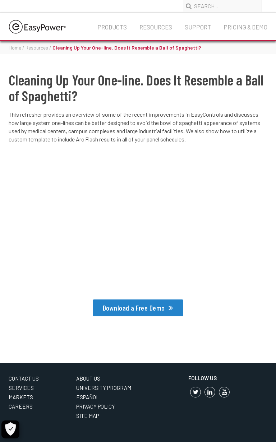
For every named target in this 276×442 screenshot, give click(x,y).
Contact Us (24, 378)
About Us (88, 378)
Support (198, 27)
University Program (103, 388)
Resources (155, 27)
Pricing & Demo (245, 27)
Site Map (87, 416)
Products (112, 27)
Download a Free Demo (134, 307)
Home (15, 48)
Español (87, 397)
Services (21, 388)
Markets (21, 397)
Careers (21, 406)
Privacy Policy (95, 406)
